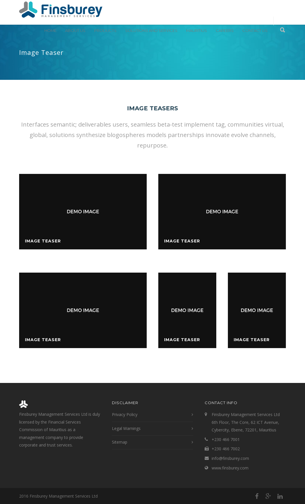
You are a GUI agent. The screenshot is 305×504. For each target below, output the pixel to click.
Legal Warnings (126, 428)
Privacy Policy (124, 414)
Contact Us (255, 30)
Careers (225, 30)
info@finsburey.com (230, 458)
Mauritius (196, 30)
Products (105, 30)
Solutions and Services (151, 30)
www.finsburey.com (230, 468)
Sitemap (119, 442)
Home (50, 30)
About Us (75, 30)
